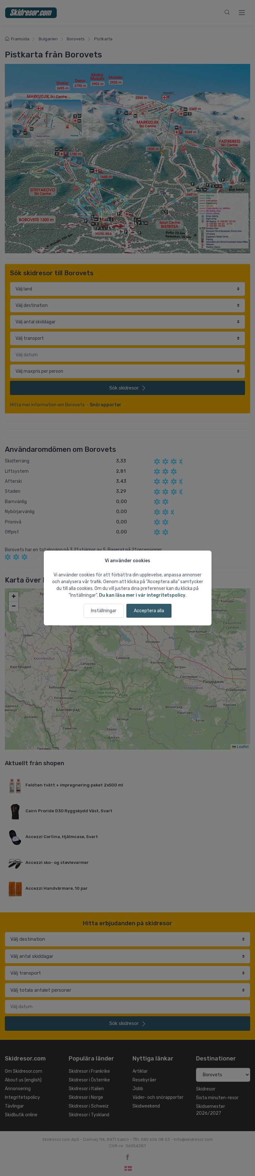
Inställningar (103, 610)
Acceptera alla (149, 610)
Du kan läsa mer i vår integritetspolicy (142, 595)
